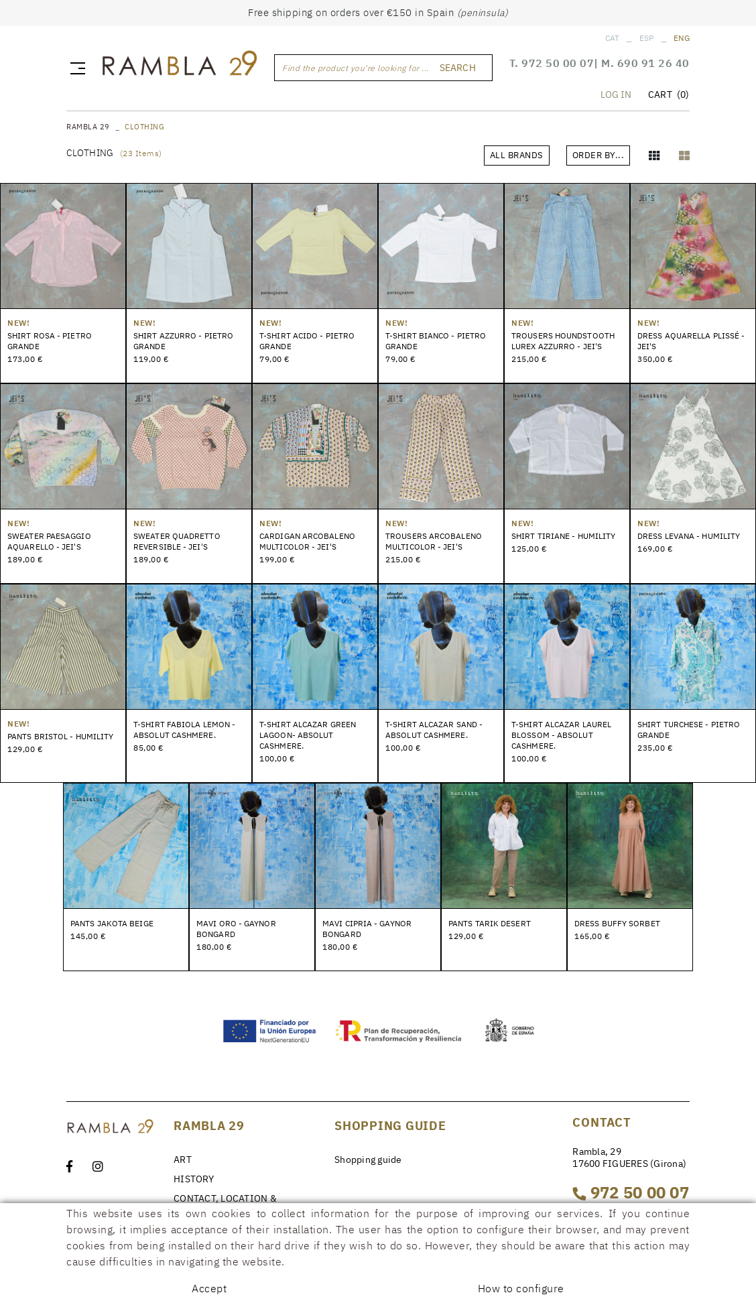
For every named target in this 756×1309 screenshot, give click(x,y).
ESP (646, 38)
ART (183, 1160)
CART (668, 94)
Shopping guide (368, 1160)
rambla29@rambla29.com (628, 1245)
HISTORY (194, 1179)
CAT (612, 38)
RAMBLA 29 (88, 126)
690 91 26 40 (653, 63)
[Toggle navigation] (75, 67)
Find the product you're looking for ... (355, 68)
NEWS (187, 1234)
